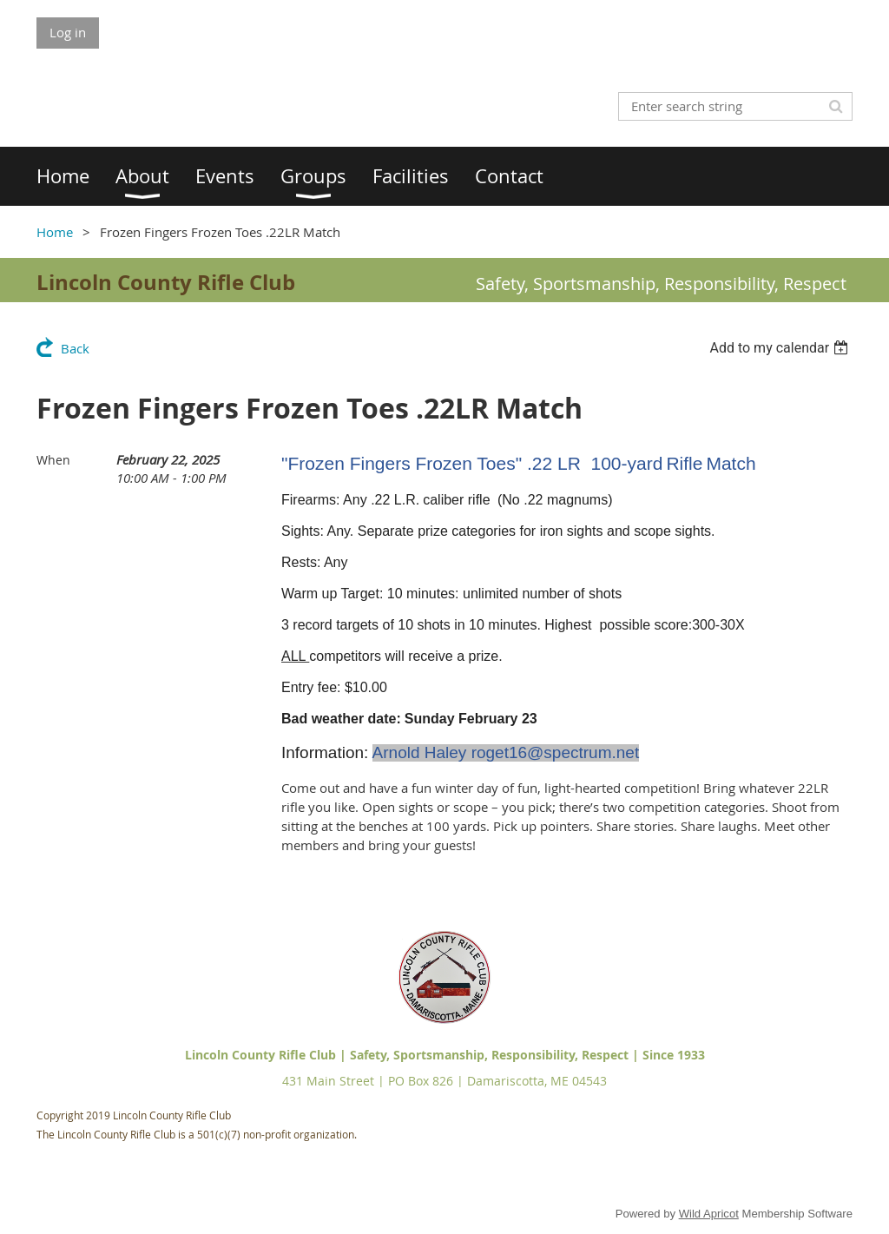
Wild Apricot (709, 1213)
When (53, 460)
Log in (67, 32)
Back (75, 348)
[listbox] (781, 348)
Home (54, 232)
